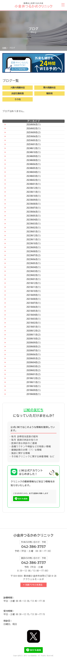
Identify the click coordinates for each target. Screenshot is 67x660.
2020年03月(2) (33, 366)
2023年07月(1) (33, 208)
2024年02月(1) (33, 180)
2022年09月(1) (33, 247)
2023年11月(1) (33, 192)
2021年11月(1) (33, 287)
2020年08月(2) (33, 347)
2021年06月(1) (33, 307)
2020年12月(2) (33, 331)
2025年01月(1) (33, 144)
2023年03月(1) (33, 224)
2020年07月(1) (33, 351)
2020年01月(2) (33, 374)
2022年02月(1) (33, 275)
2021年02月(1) (33, 323)
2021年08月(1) (33, 299)
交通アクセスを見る (34, 585)
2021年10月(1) (33, 291)
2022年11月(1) (33, 240)
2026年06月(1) (33, 125)
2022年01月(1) (33, 279)
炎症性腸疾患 (17, 93)
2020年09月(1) (33, 343)
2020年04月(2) (33, 362)
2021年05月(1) (33, 311)
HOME (4, 48)
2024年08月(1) (33, 160)
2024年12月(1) (33, 148)
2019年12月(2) (33, 378)
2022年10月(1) (33, 244)
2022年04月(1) (33, 267)
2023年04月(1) (33, 220)
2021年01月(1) (33, 327)
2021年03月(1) (33, 319)
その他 (18, 99)
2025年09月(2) (33, 132)
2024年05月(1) (33, 168)
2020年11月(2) (33, 335)
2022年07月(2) (33, 255)
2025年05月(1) (33, 140)
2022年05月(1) (33, 263)
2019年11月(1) (33, 382)
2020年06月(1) (33, 355)
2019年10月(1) (33, 386)
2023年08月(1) (33, 204)
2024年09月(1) (33, 156)
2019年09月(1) (33, 390)
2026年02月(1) (33, 129)
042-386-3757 (33, 547)
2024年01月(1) (33, 184)
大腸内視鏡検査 (17, 88)
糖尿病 (49, 93)
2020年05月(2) (33, 359)
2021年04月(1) (33, 315)
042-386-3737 (33, 563)
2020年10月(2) (33, 339)
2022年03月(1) (33, 271)
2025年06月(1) (33, 136)
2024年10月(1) (33, 152)
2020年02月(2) (33, 370)
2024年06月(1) (33, 164)
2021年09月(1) (33, 295)
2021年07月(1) (33, 303)
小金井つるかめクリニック (33, 535)
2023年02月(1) (33, 228)
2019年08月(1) (33, 394)
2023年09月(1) (33, 200)
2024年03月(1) (33, 176)
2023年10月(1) (33, 196)
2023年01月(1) (33, 232)
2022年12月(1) (33, 236)
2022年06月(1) (33, 259)
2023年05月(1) (33, 216)
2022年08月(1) (33, 251)
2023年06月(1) (33, 212)
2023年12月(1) (33, 188)
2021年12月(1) (33, 283)
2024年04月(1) (33, 172)
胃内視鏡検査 (49, 88)
